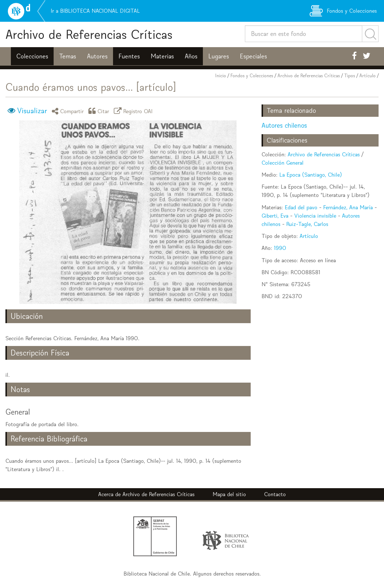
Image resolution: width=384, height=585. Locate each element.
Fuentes (129, 56)
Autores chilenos (284, 125)
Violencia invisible (315, 215)
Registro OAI (134, 111)
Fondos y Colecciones (251, 76)
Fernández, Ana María (348, 207)
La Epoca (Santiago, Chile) (310, 174)
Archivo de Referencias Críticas (88, 34)
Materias (162, 56)
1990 (280, 247)
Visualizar (32, 110)
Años (191, 56)
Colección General (283, 162)
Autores (97, 56)
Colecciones (32, 56)
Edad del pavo (301, 207)
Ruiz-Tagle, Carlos (307, 224)
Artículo (367, 76)
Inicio (220, 76)
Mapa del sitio (229, 494)
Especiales (253, 56)
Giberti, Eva (275, 215)
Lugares (218, 56)
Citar (100, 111)
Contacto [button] (275, 494)
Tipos (349, 76)
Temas (67, 56)
